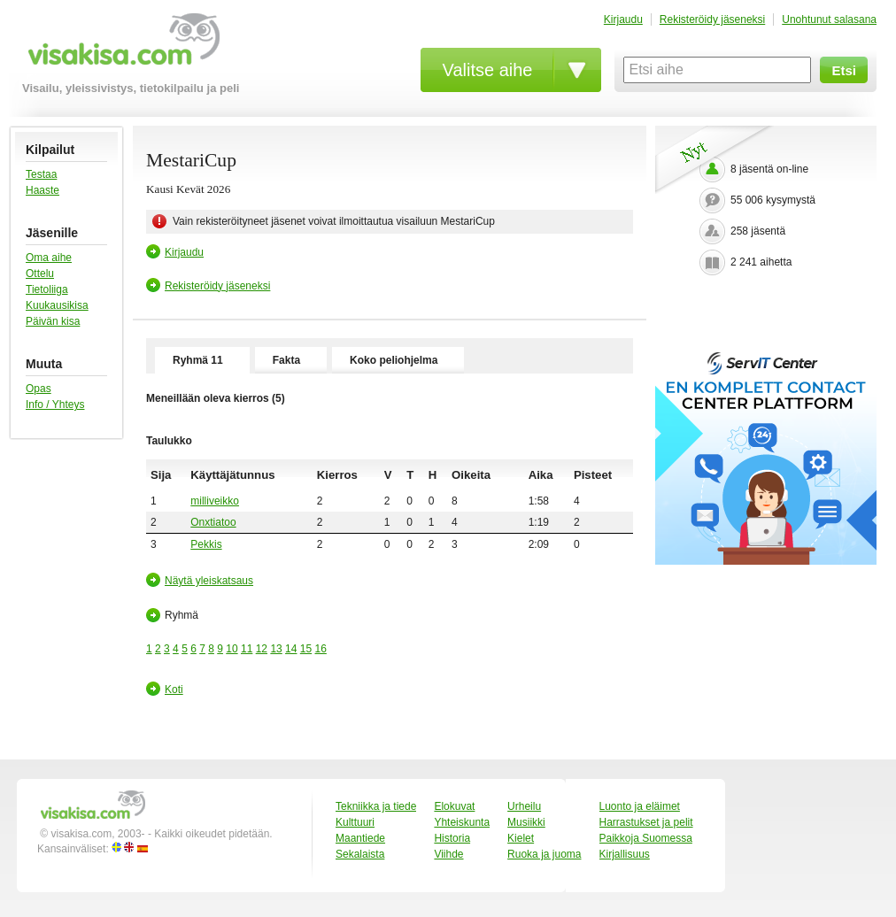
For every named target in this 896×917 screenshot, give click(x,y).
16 (321, 649)
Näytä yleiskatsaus (209, 580)
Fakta (286, 360)
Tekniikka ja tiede (376, 806)
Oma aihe (49, 257)
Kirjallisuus (624, 854)
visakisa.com (121, 45)
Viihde (448, 854)
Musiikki (526, 822)
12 (261, 649)
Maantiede (360, 838)
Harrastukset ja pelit (646, 822)
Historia (452, 838)
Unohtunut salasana (829, 19)
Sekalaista (360, 854)
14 (291, 649)
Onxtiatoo (213, 522)
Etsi (843, 70)
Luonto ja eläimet (639, 806)
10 (231, 649)
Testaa (41, 174)
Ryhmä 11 (198, 360)
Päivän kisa (53, 321)
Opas (38, 388)
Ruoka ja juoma (544, 854)
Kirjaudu (623, 19)
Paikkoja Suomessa (645, 838)
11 (246, 649)
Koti (174, 689)
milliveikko (214, 501)
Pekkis (205, 544)
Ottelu (40, 273)
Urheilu (524, 806)
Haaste (42, 190)
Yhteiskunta (462, 822)
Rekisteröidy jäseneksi (712, 19)
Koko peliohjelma (393, 360)
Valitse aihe (488, 70)
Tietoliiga (47, 289)
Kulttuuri (355, 822)
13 (276, 649)
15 (306, 649)
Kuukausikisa (57, 305)
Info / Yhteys (55, 404)
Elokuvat (454, 806)
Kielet (520, 838)
